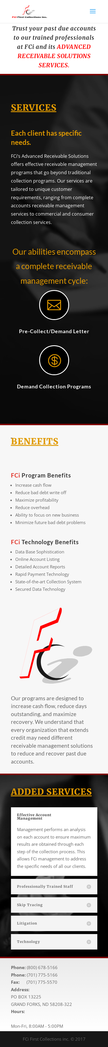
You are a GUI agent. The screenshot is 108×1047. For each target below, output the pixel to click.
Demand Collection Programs (54, 386)
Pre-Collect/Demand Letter (54, 331)
